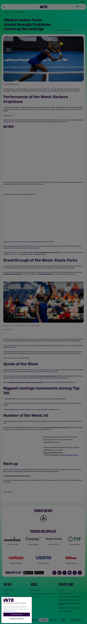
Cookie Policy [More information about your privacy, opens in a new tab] (7, 611)
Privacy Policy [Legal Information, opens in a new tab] (13, 611)
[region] (16, 610)
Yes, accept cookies (16, 614)
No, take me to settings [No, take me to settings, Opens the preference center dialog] (17, 618)
